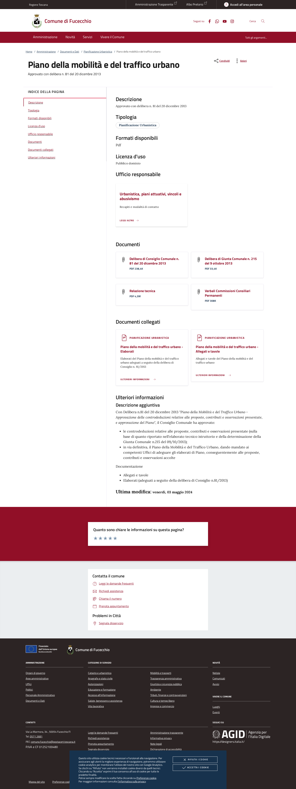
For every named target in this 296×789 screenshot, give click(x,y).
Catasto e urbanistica (99, 673)
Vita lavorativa (96, 706)
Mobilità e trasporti (160, 673)
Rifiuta (195, 760)
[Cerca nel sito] (263, 21)
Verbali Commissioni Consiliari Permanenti (227, 293)
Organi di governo (35, 673)
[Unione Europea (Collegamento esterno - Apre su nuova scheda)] (42, 649)
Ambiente (155, 690)
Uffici (29, 684)
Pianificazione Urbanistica (98, 52)
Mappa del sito (37, 782)
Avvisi (216, 684)
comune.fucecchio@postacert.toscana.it (53, 742)
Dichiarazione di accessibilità (166, 749)
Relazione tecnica (142, 290)
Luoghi (216, 707)
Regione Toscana (38, 5)
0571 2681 (36, 736)
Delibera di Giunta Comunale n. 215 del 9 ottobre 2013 (231, 261)
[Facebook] (208, 20)
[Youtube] (223, 20)
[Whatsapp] (215, 20)
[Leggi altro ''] (129, 220)
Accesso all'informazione (101, 695)
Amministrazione (46, 52)
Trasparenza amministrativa (166, 678)
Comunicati (219, 678)
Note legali (156, 744)
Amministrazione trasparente (166, 733)
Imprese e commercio (162, 706)
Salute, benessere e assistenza (105, 701)
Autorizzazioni (95, 684)
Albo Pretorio (196, 4)
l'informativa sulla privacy (132, 781)
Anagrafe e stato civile (100, 678)
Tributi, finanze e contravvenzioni (168, 695)
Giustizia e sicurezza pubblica (166, 684)
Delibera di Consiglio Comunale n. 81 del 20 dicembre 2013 (154, 261)
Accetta (195, 768)
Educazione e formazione (102, 690)
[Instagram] (230, 20)
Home (29, 52)
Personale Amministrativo (40, 695)
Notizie (216, 673)
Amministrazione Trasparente (156, 4)
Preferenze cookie (146, 778)
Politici (29, 690)
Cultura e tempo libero (162, 701)
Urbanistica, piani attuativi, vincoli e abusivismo (150, 196)
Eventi (216, 712)
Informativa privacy (161, 738)
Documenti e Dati (69, 52)
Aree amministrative (37, 678)
